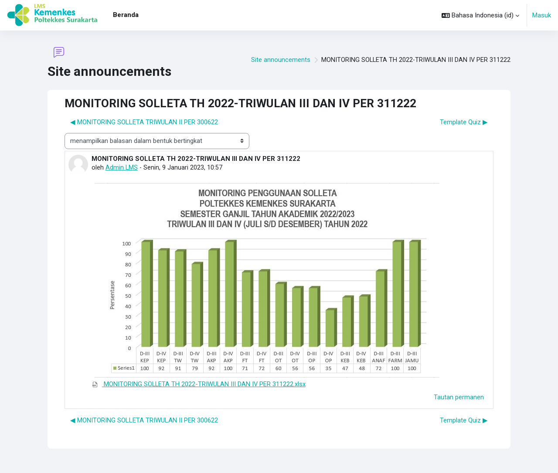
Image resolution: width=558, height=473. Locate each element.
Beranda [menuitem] (126, 15)
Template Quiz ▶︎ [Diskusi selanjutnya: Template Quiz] (464, 122)
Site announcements (278, 60)
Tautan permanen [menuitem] (459, 397)
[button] (480, 15)
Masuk (541, 15)
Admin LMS (121, 167)
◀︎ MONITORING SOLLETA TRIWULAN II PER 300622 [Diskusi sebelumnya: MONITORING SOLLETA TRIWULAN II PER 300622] (144, 122)
